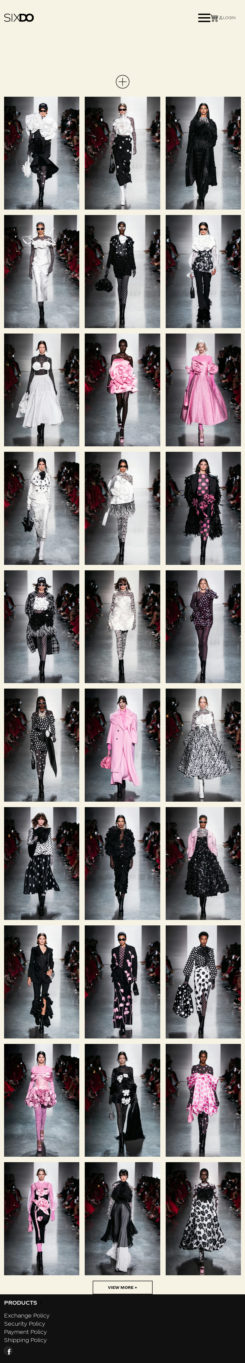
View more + (122, 1287)
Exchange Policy (27, 1315)
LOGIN (227, 17)
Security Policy (24, 1323)
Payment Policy (25, 1331)
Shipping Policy (25, 1340)
